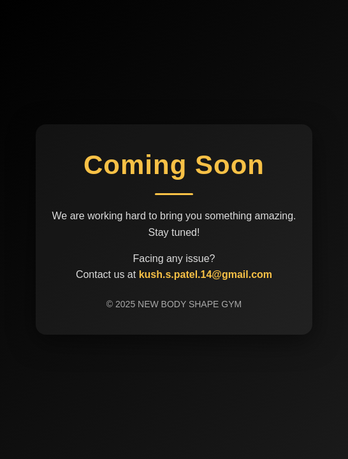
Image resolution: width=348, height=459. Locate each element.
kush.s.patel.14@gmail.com (205, 274)
